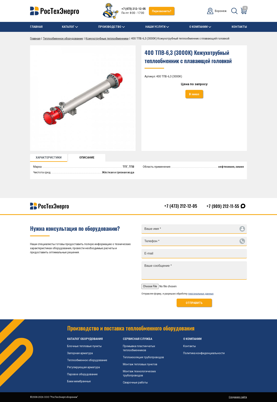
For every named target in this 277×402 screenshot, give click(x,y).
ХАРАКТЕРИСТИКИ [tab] (49, 157)
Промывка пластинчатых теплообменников (139, 348)
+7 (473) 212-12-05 (134, 8)
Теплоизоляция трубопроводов (143, 357)
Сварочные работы (135, 382)
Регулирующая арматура (83, 367)
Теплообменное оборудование (63, 38)
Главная (36, 26)
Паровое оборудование (82, 374)
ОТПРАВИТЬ (194, 302)
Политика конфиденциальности (204, 353)
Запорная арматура (80, 353)
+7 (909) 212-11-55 (222, 206)
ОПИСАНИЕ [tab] (86, 157)
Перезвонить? (161, 11)
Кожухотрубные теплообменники (107, 38)
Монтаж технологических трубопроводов (139, 373)
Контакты (239, 26)
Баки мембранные (79, 381)
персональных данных (201, 293)
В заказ (194, 94)
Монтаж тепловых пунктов (140, 364)
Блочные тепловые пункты (84, 346)
